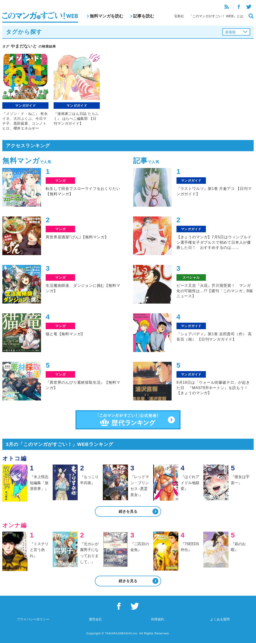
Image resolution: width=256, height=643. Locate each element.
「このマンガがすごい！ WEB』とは (216, 16)
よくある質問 (220, 619)
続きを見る (128, 511)
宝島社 (179, 16)
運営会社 (95, 619)
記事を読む (143, 16)
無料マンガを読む (106, 16)
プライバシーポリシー (33, 619)
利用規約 (157, 619)
